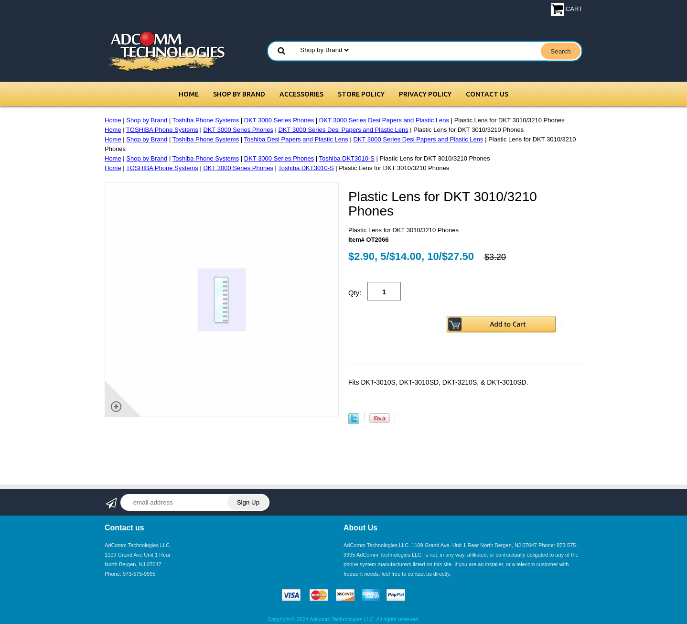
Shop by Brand (239, 94)
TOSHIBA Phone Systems (162, 129)
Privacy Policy (425, 94)
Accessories (301, 94)
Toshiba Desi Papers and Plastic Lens (296, 139)
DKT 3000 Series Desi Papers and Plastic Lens (384, 120)
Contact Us (487, 94)
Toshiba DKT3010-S (347, 158)
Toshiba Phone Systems (205, 120)
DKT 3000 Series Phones (279, 120)
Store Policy (361, 94)
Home (189, 94)
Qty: (355, 293)
